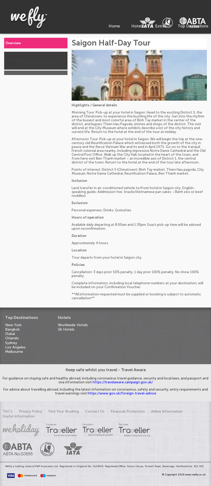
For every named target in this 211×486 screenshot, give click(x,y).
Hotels (137, 26)
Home (114, 26)
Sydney (11, 343)
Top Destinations (193, 26)
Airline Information (167, 411)
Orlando (12, 338)
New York (13, 325)
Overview (13, 43)
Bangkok (12, 329)
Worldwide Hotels (73, 325)
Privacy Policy (30, 411)
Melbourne (14, 351)
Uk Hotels (66, 329)
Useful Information (19, 416)
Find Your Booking (63, 411)
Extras (160, 26)
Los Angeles (15, 347)
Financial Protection (128, 411)
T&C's (8, 411)
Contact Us (94, 411)
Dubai (10, 334)
